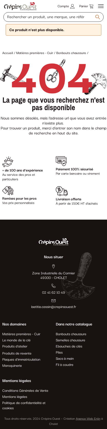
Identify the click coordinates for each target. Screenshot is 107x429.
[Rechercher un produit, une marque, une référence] (53, 17)
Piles (59, 352)
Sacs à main (65, 359)
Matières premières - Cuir (21, 334)
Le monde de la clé (16, 340)
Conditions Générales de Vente (25, 391)
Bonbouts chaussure (71, 334)
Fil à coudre (64, 365)
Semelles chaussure (70, 340)
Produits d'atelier (14, 346)
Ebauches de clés (69, 346)
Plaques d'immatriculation (21, 359)
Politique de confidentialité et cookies (24, 405)
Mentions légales (14, 397)
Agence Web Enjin (88, 419)
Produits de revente (16, 353)
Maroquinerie (12, 366)
